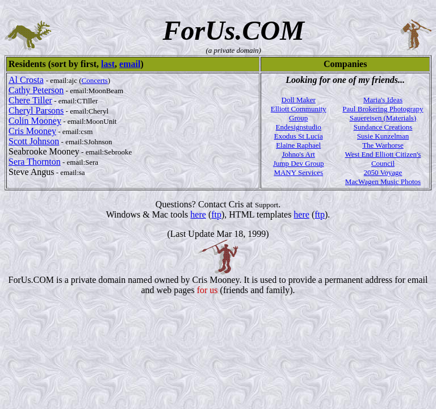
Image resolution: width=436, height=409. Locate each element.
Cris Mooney (32, 131)
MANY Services (298, 172)
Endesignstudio (298, 127)
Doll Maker (299, 99)
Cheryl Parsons (36, 110)
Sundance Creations (383, 127)
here (198, 214)
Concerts (95, 80)
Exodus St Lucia (298, 136)
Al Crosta (26, 80)
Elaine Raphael (298, 145)
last (108, 64)
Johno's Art (298, 154)
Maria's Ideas (383, 99)
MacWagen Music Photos (383, 181)
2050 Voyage (383, 172)
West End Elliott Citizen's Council (383, 159)
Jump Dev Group (298, 163)
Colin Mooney (35, 121)
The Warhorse (383, 145)
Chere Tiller (30, 100)
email (129, 64)
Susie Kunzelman (383, 136)
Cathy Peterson (36, 90)
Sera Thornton (35, 161)
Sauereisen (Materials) (383, 118)
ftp (216, 214)
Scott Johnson (34, 141)
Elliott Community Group (298, 113)
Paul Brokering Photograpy (382, 109)
